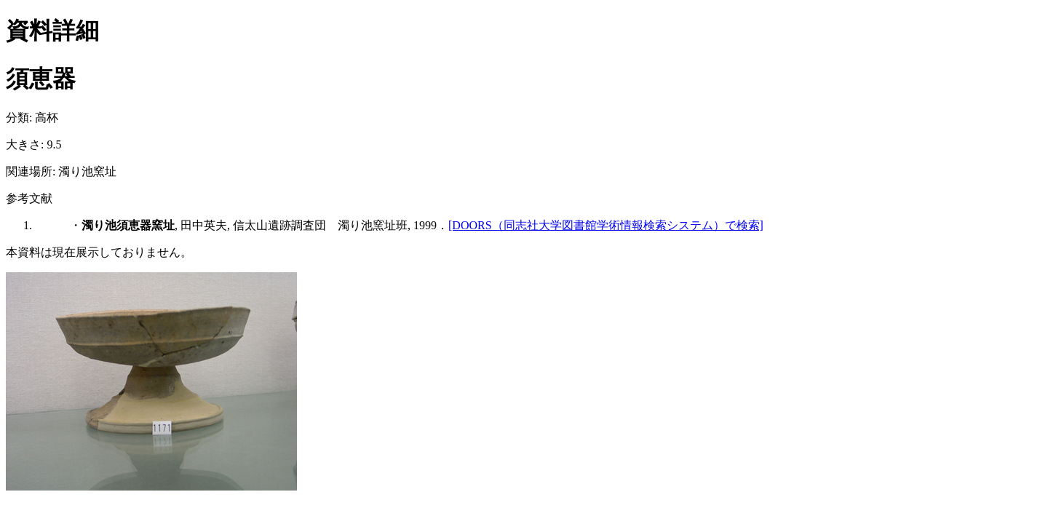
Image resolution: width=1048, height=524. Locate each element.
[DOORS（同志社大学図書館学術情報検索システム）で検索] (605, 225)
